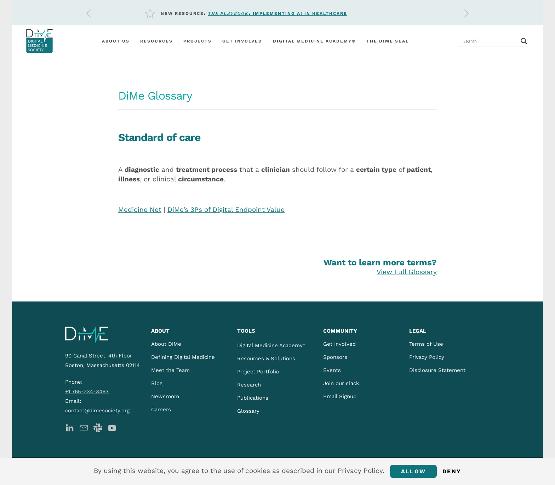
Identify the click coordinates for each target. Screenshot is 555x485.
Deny (451, 471)
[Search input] (490, 41)
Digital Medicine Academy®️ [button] (314, 41)
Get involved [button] (242, 41)
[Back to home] (39, 41)
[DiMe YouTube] (112, 427)
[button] (89, 13)
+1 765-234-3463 (87, 391)
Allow (413, 471)
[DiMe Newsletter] (83, 427)
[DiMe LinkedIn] (69, 427)
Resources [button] (156, 41)
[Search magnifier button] (524, 41)
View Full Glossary (407, 272)
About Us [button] (116, 41)
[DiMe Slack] (97, 427)
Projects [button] (197, 41)
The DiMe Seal (387, 41)
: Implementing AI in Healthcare (277, 13)
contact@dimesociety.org (97, 410)
